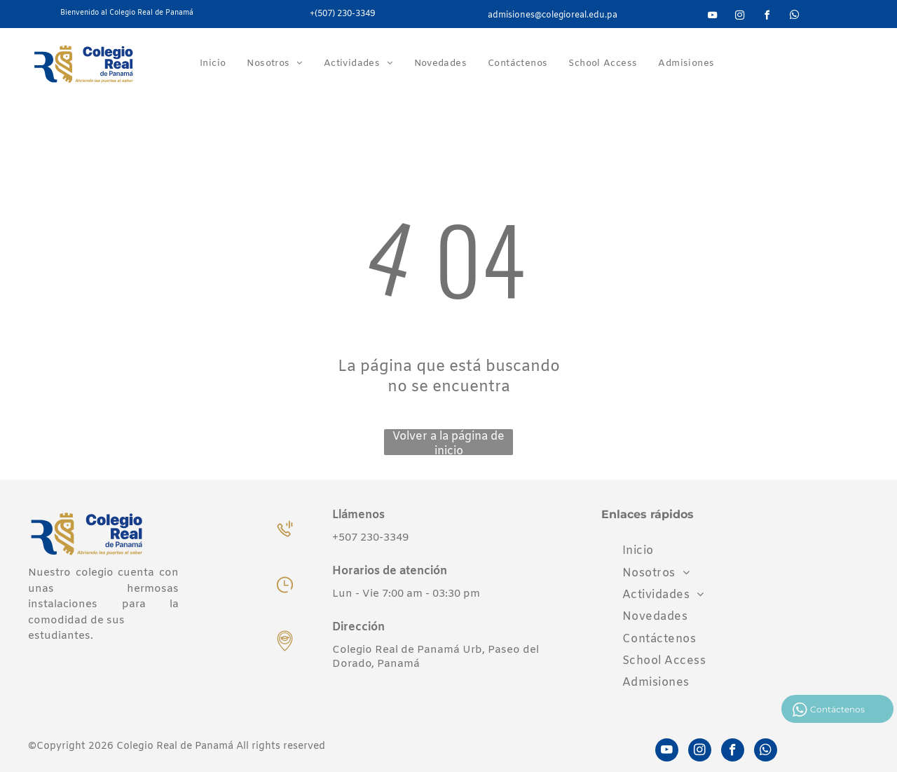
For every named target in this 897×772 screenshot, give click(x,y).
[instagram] (739, 17)
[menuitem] (212, 63)
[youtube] (712, 17)
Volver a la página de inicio (448, 442)
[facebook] (767, 17)
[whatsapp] (794, 17)
